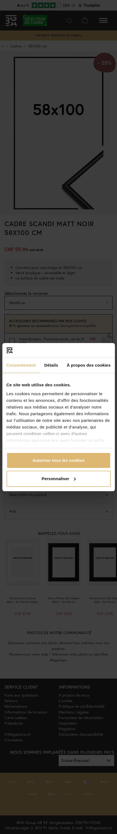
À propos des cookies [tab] (89, 365)
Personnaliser (59, 478)
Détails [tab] (51, 365)
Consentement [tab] (21, 365)
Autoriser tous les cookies (59, 460)
